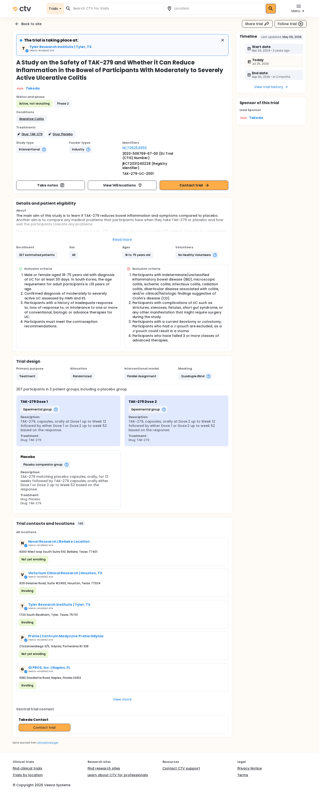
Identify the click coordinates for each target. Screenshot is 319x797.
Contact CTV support (181, 768)
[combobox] (116, 8)
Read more (122, 239)
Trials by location (28, 775)
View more (122, 699)
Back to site (28, 23)
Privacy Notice (249, 768)
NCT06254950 (134, 148)
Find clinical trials (27, 768)
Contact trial (194, 185)
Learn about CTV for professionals (118, 775)
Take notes (51, 185)
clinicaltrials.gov (47, 742)
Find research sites (104, 768)
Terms (242, 775)
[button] (31, 119)
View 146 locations (122, 185)
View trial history (271, 87)
